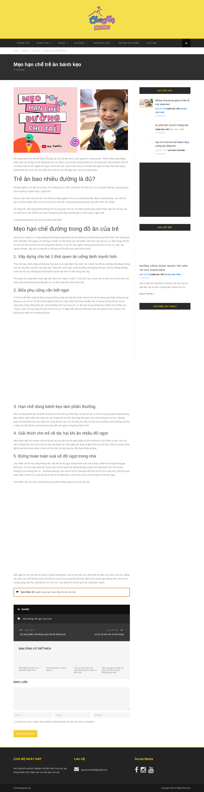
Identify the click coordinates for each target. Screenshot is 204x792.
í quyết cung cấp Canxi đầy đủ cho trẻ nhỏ (55, 592)
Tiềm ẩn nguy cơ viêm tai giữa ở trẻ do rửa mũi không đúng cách (112, 670)
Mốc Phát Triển (176, 129)
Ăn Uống (36, 51)
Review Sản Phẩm (129, 43)
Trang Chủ (23, 43)
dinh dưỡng (28, 619)
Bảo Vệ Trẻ (160, 109)
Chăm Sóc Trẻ (172, 109)
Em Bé (61, 43)
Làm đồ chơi (161, 150)
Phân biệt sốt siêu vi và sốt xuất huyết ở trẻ (29, 669)
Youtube (151, 43)
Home (16, 51)
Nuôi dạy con (101, 43)
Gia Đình (79, 43)
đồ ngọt (38, 619)
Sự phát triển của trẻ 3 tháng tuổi (171, 125)
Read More (147, 294)
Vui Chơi (172, 150)
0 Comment (19, 70)
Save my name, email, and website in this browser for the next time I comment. (56, 721)
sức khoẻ (47, 619)
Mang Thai (43, 43)
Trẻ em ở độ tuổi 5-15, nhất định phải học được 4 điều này (85, 670)
